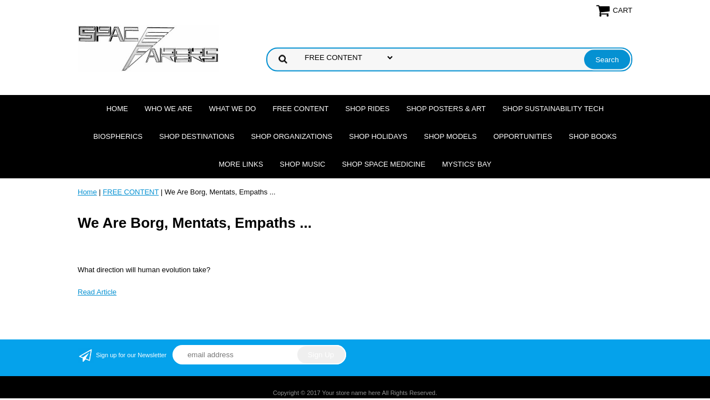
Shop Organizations (291, 136)
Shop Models (450, 136)
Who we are (168, 108)
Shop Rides (368, 108)
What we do (232, 108)
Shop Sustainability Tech (553, 108)
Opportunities (522, 136)
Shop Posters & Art (445, 108)
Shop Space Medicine (383, 164)
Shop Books (592, 136)
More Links (241, 164)
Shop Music (302, 164)
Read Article (97, 292)
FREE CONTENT (300, 108)
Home (117, 108)
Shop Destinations (196, 136)
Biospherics (118, 136)
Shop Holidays (378, 136)
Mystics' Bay (466, 164)
